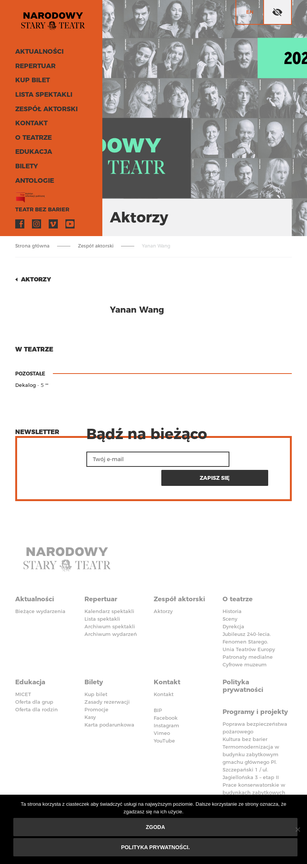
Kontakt (29, 124)
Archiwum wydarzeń (110, 613)
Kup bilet (30, 82)
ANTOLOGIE (32, 178)
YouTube (70, 221)
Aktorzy (36, 279)
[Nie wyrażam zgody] (297, 829)
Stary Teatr (55, 22)
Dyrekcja (233, 605)
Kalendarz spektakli (109, 590)
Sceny (230, 597)
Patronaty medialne (248, 635)
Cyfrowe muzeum (245, 643)
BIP (158, 686)
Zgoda (155, 827)
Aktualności (36, 55)
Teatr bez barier (38, 207)
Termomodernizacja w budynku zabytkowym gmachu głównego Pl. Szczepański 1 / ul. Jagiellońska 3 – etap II (251, 742)
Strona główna (32, 246)
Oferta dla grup (34, 677)
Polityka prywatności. (155, 847)
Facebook (19, 221)
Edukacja (31, 151)
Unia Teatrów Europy (249, 628)
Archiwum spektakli (109, 605)
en (249, 12)
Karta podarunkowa (109, 700)
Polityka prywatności (244, 662)
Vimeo (53, 221)
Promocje (96, 685)
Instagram (36, 221)
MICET (23, 670)
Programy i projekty (242, 688)
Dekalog (25, 385)
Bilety (25, 165)
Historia (232, 590)
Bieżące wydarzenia (40, 590)
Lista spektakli (40, 96)
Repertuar (33, 69)
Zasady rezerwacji (107, 677)
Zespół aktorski (43, 110)
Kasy (90, 693)
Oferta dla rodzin (36, 685)
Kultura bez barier (245, 719)
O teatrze (31, 137)
